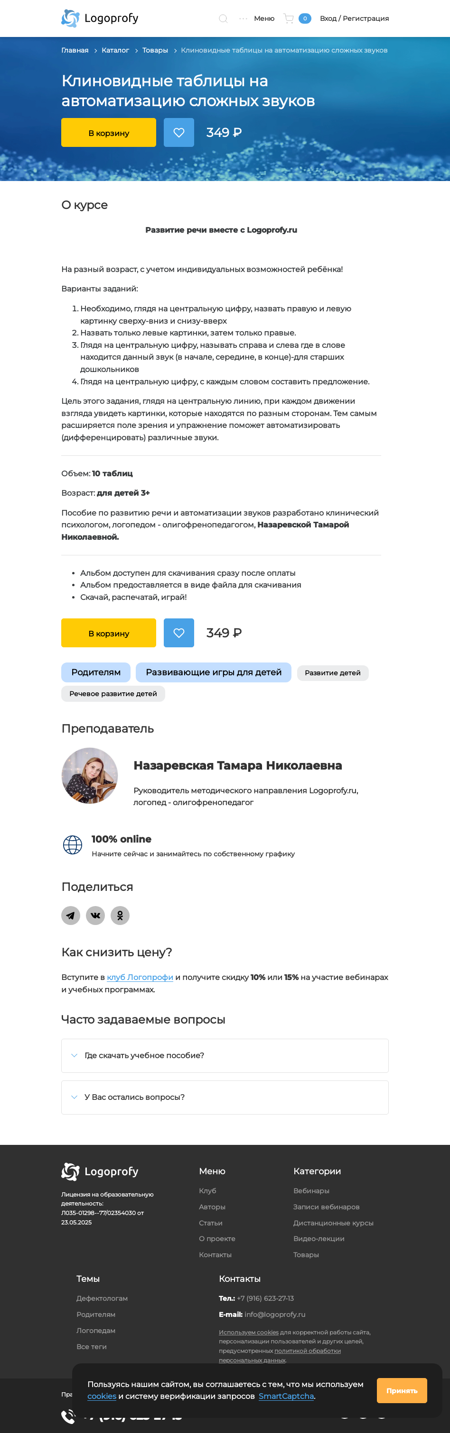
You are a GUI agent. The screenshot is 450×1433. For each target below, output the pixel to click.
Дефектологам (102, 1298)
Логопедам (95, 1330)
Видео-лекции (319, 1238)
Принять (401, 1391)
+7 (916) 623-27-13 (265, 1298)
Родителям (96, 672)
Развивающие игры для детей (213, 672)
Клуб (207, 1191)
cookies (101, 1396)
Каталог (115, 50)
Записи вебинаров (326, 1207)
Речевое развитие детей (113, 693)
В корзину (108, 133)
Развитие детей (333, 673)
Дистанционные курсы (333, 1223)
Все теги (91, 1346)
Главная (74, 50)
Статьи (211, 1223)
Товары (155, 50)
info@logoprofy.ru (274, 1314)
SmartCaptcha (286, 1396)
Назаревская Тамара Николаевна (237, 765)
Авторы (212, 1207)
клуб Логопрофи (140, 977)
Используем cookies (249, 1332)
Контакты (215, 1255)
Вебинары (311, 1191)
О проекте (217, 1238)
